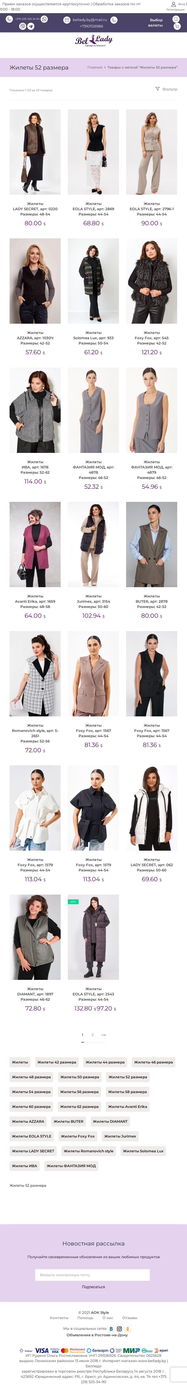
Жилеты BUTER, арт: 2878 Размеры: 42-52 (150, 597)
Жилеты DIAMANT (110, 1115)
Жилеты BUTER (68, 1115)
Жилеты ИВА (24, 1159)
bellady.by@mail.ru (85, 20)
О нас (107, 1311)
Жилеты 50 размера (79, 1070)
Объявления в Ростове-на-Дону (97, 1328)
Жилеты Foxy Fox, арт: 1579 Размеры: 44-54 (35, 858)
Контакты (59, 1311)
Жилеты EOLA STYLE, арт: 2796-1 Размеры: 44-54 (150, 209)
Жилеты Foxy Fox (78, 1129)
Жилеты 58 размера (127, 1085)
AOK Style (100, 1306)
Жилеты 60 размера (31, 1100)
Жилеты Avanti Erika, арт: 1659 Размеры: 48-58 (35, 597)
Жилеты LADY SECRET (33, 1144)
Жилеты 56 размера (79, 1085)
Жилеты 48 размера (31, 1070)
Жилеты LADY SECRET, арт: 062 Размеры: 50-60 (150, 858)
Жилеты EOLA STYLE (31, 1129)
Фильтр (166, 89)
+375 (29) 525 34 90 (23, 19)
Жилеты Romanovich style (88, 1144)
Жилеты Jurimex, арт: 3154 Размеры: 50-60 (92, 597)
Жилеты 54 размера (31, 1085)
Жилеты (20, 1055)
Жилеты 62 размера (79, 1100)
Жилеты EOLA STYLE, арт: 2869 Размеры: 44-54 (92, 209)
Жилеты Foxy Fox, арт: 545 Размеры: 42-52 (150, 336)
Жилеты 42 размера (56, 1055)
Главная (94, 67)
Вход (178, 4)
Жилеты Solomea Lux (143, 1144)
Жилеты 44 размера (105, 1055)
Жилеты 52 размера (128, 1070)
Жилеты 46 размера (153, 1055)
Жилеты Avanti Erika (127, 1100)
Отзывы (129, 1311)
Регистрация (175, 9)
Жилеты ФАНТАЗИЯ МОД (71, 1159)
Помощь (85, 1311)
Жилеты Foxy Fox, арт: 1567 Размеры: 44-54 (92, 725)
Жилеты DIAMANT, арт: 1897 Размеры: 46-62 (35, 986)
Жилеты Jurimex (120, 1129)
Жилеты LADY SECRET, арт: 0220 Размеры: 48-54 (35, 209)
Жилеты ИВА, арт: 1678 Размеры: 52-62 (35, 464)
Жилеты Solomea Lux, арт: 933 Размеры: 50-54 (92, 336)
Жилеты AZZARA (28, 1115)
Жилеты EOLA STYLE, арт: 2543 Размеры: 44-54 (92, 986)
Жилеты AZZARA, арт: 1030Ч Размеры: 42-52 (35, 336)
